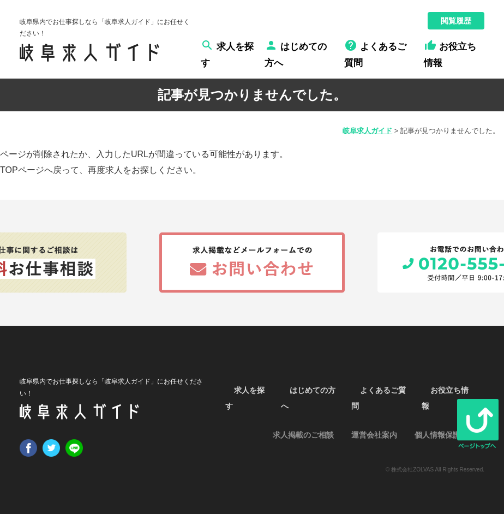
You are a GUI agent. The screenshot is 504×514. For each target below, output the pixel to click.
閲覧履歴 (456, 20)
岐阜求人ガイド (367, 131)
